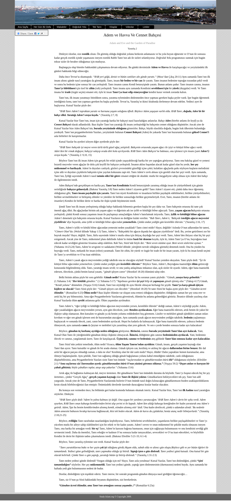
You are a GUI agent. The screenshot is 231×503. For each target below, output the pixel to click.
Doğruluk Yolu (79, 27)
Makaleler (62, 27)
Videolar (130, 27)
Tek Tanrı (97, 27)
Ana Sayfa (23, 27)
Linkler (146, 27)
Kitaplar (113, 27)
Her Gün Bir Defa (42, 27)
